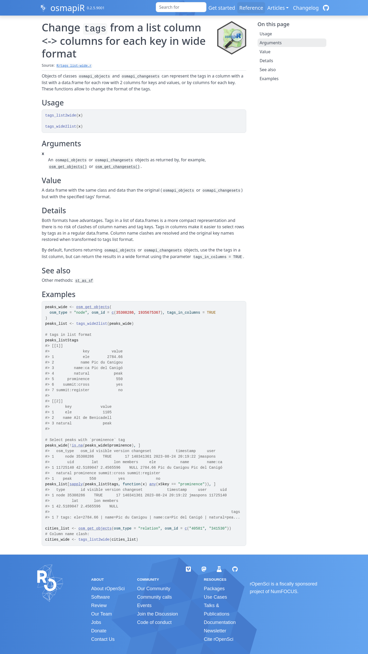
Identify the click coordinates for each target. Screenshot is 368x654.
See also (268, 69)
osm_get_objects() (68, 167)
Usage (266, 34)
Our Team (101, 614)
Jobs (96, 622)
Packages (214, 588)
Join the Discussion (157, 614)
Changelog (306, 7)
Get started (222, 7)
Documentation (220, 622)
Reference (251, 7)
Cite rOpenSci (218, 639)
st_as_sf (84, 281)
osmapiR (67, 7)
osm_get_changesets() (117, 167)
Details (266, 61)
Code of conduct (154, 622)
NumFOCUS (284, 591)
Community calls (154, 597)
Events (144, 605)
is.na (77, 445)
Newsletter (215, 630)
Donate (98, 630)
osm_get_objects (92, 307)
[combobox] (181, 7)
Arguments (271, 43)
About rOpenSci (108, 588)
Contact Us (103, 639)
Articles (276, 7)
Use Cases (215, 597)
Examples (269, 78)
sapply (76, 484)
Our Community (153, 588)
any (152, 484)
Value (265, 52)
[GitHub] (326, 7)
